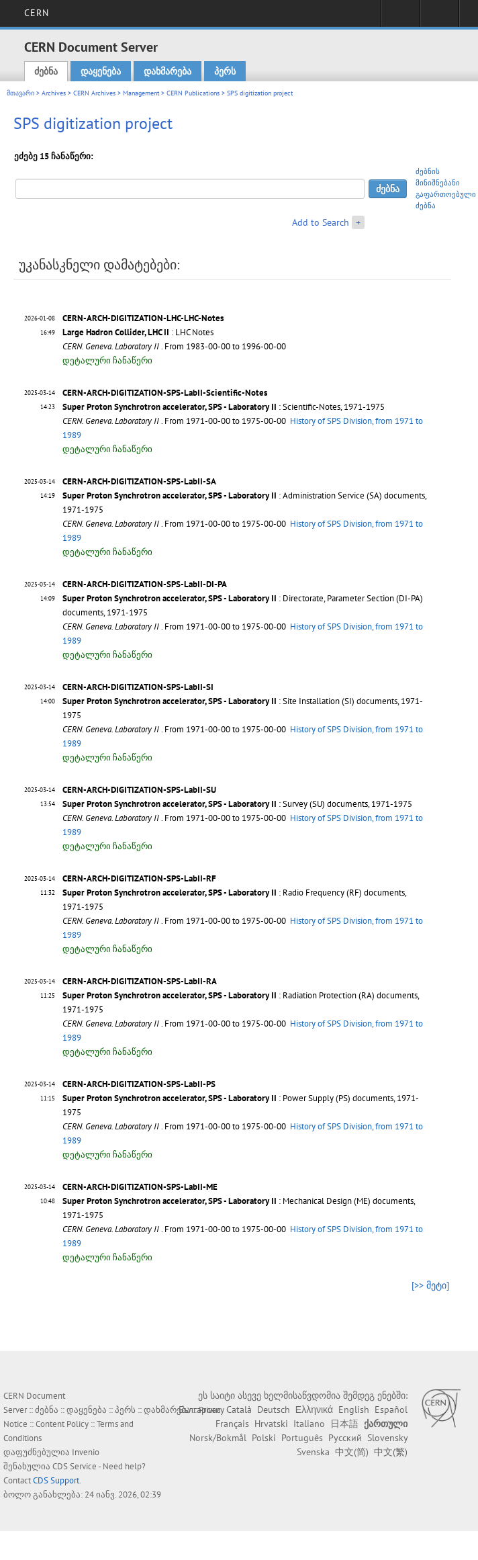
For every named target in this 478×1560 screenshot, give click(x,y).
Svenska (313, 1452)
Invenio (85, 1452)
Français (232, 1424)
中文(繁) (391, 1452)
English (353, 1409)
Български (200, 1409)
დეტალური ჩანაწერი (107, 360)
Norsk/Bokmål (217, 1438)
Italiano (309, 1424)
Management (141, 93)
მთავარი (20, 93)
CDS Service (74, 1466)
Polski (264, 1438)
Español (391, 1409)
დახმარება (167, 71)
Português (302, 1438)
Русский (345, 1438)
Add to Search (320, 222)
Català (239, 1409)
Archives (54, 93)
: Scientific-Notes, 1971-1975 (223, 407)
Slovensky (387, 1438)
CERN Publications (193, 93)
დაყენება (101, 71)
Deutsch (273, 1409)
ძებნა (46, 71)
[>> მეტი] (430, 1285)
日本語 (344, 1424)
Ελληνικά (314, 1409)
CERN (36, 13)
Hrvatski (271, 1424)
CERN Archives (94, 93)
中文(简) (352, 1452)
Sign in (400, 17)
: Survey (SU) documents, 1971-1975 (237, 804)
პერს (225, 71)
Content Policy (62, 1424)
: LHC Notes (137, 332)
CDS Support (56, 1480)
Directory (439, 17)
